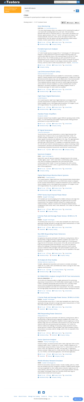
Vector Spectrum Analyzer (47, 340)
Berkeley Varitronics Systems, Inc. (46, 262)
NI (51, 278)
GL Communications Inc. (50, 28)
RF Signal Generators (45, 130)
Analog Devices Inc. (43, 236)
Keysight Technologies (48, 197)
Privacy (50, 396)
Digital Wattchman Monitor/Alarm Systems (53, 175)
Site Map (66, 396)
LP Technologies (42, 51)
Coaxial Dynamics (42, 98)
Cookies (61, 396)
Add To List (42, 42)
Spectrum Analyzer (44, 154)
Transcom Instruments (44, 132)
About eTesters (23, 396)
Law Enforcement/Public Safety (49, 72)
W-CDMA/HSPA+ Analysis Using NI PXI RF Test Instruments (59, 276)
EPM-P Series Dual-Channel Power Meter (52, 195)
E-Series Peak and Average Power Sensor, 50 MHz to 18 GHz (57, 217)
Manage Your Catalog (34, 396)
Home (15, 396)
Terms (55, 396)
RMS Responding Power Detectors (50, 314)
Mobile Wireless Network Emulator (50, 361)
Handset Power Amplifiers (47, 114)
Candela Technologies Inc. (49, 363)
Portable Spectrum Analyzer (48, 49)
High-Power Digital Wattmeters (49, 96)
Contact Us (44, 396)
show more (66, 40)
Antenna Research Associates (45, 74)
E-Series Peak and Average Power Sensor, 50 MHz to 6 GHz (58, 297)
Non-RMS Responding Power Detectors (52, 234)
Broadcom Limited (42, 116)
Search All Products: (30, 8)
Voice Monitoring (44, 26)
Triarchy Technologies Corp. (51, 341)
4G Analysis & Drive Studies (47, 260)
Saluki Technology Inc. (48, 156)
